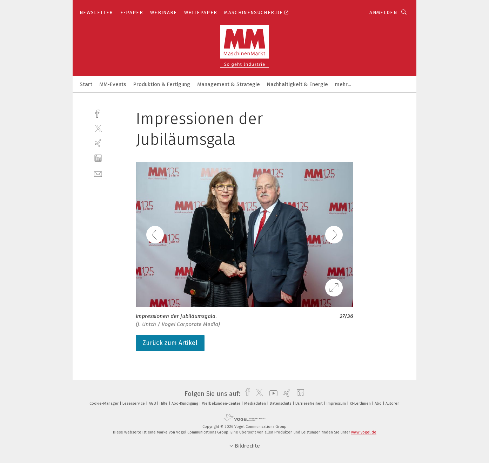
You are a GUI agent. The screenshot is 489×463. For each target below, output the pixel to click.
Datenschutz (281, 403)
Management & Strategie (228, 84)
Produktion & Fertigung (161, 84)
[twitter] (98, 128)
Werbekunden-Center (221, 403)
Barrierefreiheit (309, 403)
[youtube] (271, 394)
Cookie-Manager (104, 403)
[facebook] (98, 113)
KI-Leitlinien (361, 403)
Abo (379, 403)
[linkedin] (98, 158)
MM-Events (112, 84)
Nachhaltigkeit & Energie (297, 84)
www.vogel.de (363, 432)
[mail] (98, 173)
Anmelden (383, 12)
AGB (153, 403)
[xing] (98, 143)
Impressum (337, 403)
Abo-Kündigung (185, 403)
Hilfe (164, 403)
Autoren (393, 403)
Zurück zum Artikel (170, 343)
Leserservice (134, 403)
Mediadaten (255, 403)
